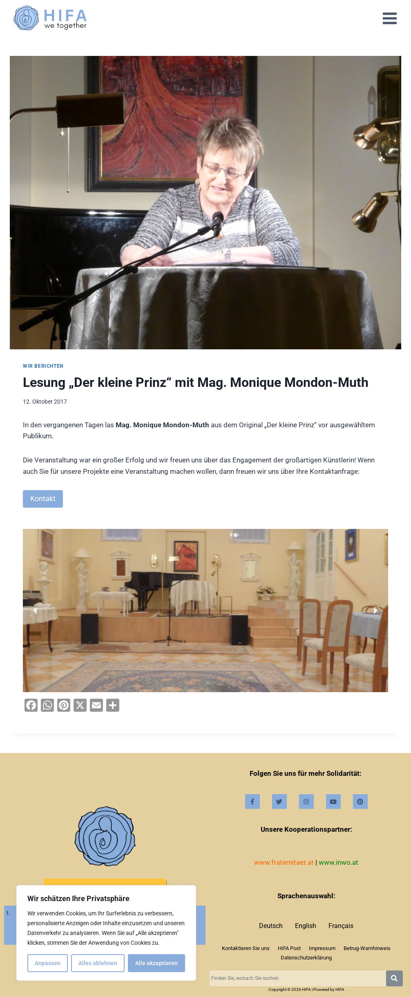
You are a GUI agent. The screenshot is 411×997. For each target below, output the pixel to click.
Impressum (322, 948)
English (305, 926)
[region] (106, 933)
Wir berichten (43, 366)
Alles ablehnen (97, 963)
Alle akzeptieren (156, 963)
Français (340, 926)
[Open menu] (389, 18)
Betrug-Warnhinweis (367, 948)
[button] (35, 610)
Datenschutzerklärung (306, 958)
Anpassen (47, 963)
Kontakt (43, 498)
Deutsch (271, 926)
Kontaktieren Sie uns (246, 948)
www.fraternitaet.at (284, 862)
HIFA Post (289, 948)
